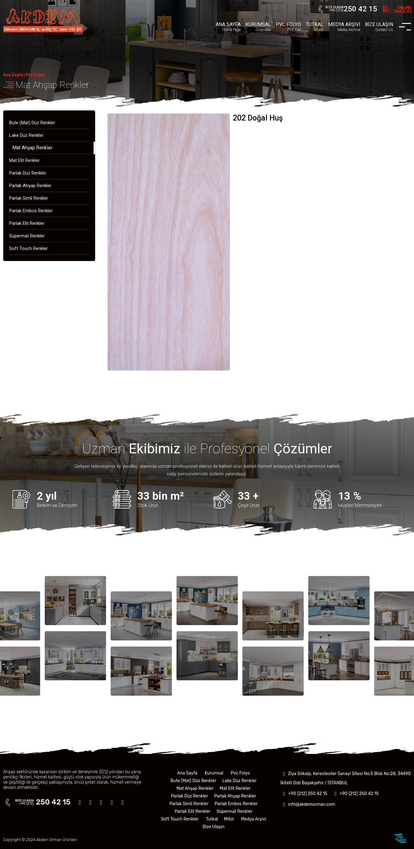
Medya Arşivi (253, 819)
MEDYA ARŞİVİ (344, 26)
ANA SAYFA (228, 26)
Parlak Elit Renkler (26, 223)
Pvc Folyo (35, 74)
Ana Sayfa (13, 74)
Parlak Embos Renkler (31, 210)
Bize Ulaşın (213, 826)
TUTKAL (314, 26)
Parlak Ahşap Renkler (30, 185)
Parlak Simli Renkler (28, 198)
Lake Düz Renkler (26, 135)
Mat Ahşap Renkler (52, 84)
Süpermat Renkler (27, 236)
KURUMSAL (258, 26)
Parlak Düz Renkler (27, 173)
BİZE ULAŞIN (379, 26)
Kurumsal (214, 773)
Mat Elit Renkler (24, 160)
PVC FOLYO (288, 26)
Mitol (229, 819)
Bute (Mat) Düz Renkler (32, 122)
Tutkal (212, 819)
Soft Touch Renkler (28, 248)
